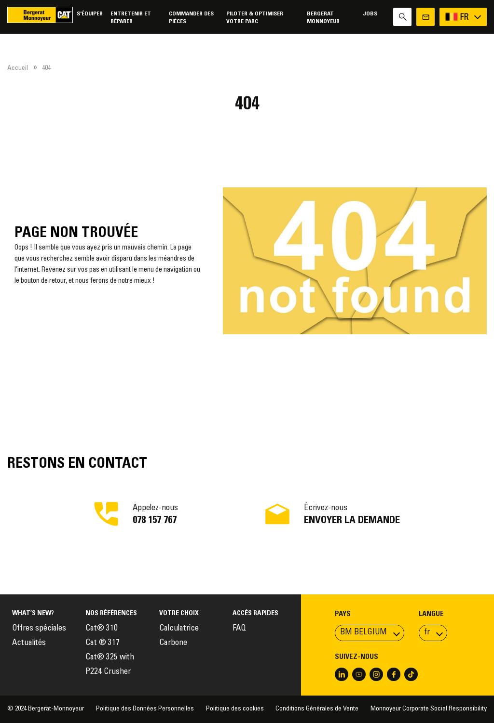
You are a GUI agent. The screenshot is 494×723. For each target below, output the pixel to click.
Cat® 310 (101, 629)
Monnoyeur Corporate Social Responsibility (428, 709)
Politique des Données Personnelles (145, 709)
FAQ (239, 629)
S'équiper (90, 13)
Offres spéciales (39, 629)
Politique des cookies (235, 709)
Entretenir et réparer (130, 17)
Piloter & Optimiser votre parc (254, 17)
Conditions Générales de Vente (316, 709)
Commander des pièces (191, 17)
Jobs (370, 13)
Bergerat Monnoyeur (323, 17)
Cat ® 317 (102, 643)
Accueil (17, 68)
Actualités (29, 643)
